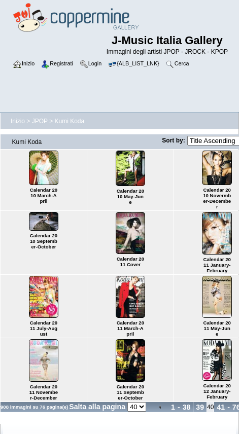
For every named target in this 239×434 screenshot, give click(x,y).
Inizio (18, 121)
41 (221, 407)
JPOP (40, 121)
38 (187, 407)
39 (200, 407)
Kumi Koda (70, 121)
